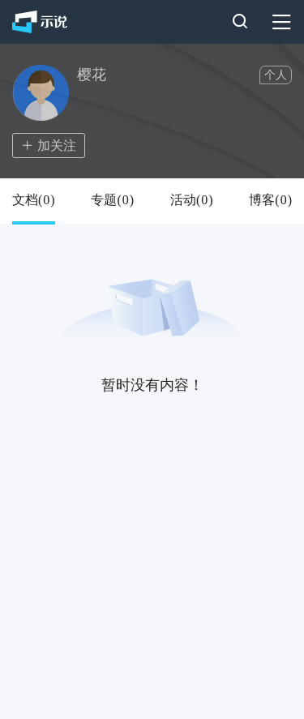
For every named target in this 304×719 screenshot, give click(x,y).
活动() (191, 200)
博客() (270, 200)
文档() (33, 200)
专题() (112, 200)
